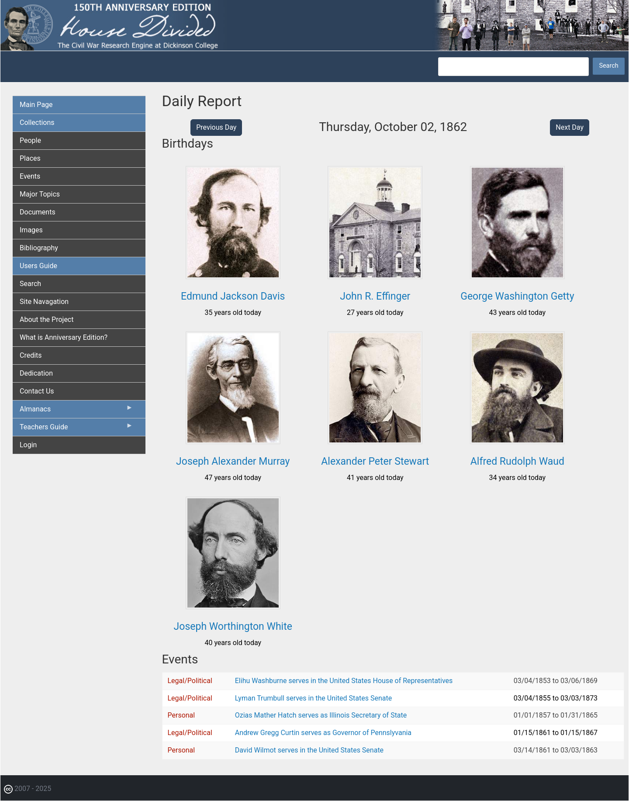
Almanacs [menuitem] (76, 411)
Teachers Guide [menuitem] (76, 429)
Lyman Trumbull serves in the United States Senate (313, 698)
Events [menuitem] (30, 176)
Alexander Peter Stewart (375, 461)
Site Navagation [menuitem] (44, 301)
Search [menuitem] (30, 284)
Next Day (570, 127)
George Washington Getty (517, 296)
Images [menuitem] (31, 230)
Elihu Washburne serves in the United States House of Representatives (344, 681)
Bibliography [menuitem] (39, 248)
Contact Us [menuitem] (37, 391)
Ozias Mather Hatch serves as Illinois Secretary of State (321, 715)
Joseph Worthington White (233, 626)
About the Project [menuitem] (46, 319)
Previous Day (216, 127)
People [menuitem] (30, 140)
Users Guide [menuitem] (38, 266)
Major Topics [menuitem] (40, 194)
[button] (233, 276)
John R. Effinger (375, 296)
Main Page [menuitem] (36, 104)
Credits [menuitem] (31, 355)
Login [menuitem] (28, 445)
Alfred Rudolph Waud (517, 461)
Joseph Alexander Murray (233, 461)
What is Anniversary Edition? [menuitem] (63, 337)
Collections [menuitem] (37, 122)
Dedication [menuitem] (36, 373)
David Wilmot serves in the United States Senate (309, 750)
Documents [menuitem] (37, 212)
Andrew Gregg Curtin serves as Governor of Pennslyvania (323, 732)
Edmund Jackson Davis (233, 296)
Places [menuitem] (30, 158)
